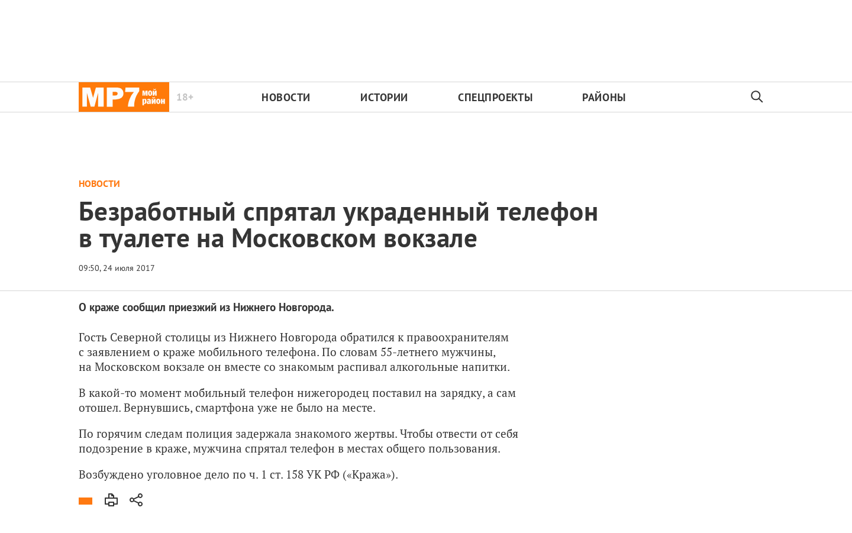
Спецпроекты (495, 97)
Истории (384, 97)
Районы (603, 97)
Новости (286, 97)
